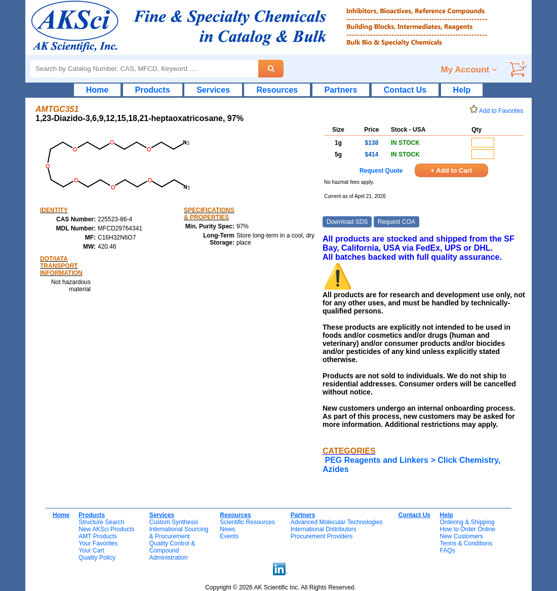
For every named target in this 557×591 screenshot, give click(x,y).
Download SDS (347, 221)
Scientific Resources (247, 522)
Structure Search (101, 522)
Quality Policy (96, 557)
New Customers (461, 536)
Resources (277, 90)
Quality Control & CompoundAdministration (172, 550)
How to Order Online (467, 529)
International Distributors (323, 529)
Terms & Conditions (466, 543)
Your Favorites (97, 543)
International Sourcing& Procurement (179, 533)
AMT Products (97, 536)
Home (97, 90)
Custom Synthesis (173, 522)
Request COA (396, 221)
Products (152, 90)
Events (229, 536)
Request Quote (381, 170)
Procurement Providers (322, 536)
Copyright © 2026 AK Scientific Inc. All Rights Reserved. (280, 587)
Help (462, 90)
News (227, 529)
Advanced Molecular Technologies (337, 522)
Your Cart (91, 550)
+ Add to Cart (451, 170)
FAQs (447, 550)
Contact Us (405, 90)
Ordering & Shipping (467, 522)
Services (213, 90)
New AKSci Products (106, 529)
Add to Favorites (498, 110)
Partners (341, 90)
